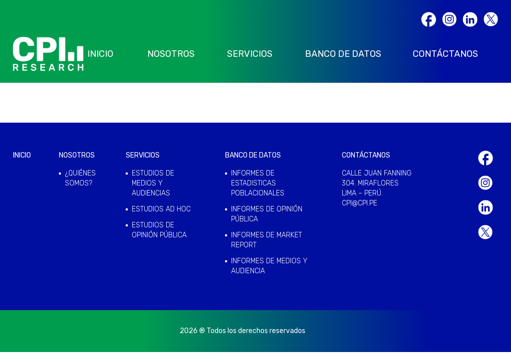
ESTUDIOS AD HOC (161, 209)
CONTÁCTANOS (445, 53)
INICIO (100, 53)
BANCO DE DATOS (343, 53)
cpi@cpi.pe (359, 203)
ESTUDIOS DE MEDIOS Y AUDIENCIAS (153, 183)
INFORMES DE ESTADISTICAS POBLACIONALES (257, 183)
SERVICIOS (249, 53)
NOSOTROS (171, 53)
